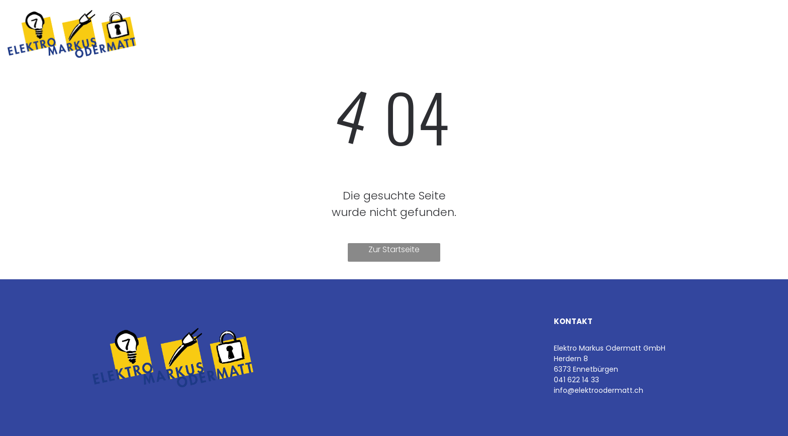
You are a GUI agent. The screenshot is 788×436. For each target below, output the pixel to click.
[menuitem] (213, 33)
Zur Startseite (394, 249)
